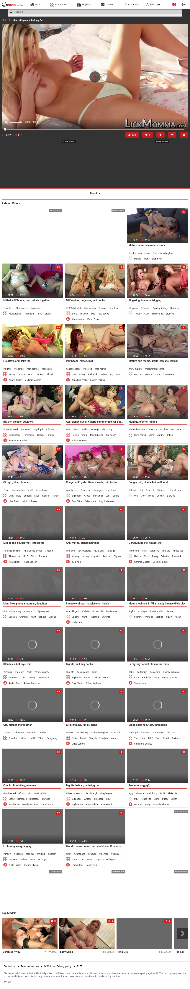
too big (43, 732)
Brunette (170, 313)
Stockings (98, 495)
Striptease (35, 799)
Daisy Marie (90, 501)
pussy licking (160, 308)
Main (4, 20)
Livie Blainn (14, 501)
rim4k (70, 732)
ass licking (82, 732)
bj (142, 490)
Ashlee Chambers (32, 683)
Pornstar (43, 556)
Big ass (117, 556)
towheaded (10, 793)
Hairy (39, 313)
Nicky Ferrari (15, 865)
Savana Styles (31, 865)
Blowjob (171, 495)
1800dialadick (74, 308)
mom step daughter (163, 253)
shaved (150, 490)
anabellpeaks (74, 369)
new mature (136, 369)
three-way (27, 429)
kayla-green (107, 793)
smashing (42, 490)
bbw (132, 672)
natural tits (41, 793)
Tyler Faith (77, 501)
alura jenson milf (13, 550)
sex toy (30, 854)
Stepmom (157, 258)
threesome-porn (75, 793)
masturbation (157, 611)
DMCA (47, 966)
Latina (116, 495)
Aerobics (13, 677)
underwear (112, 611)
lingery (8, 854)
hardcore (112, 490)
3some (50, 550)
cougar (103, 308)
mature (153, 429)
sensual (8, 672)
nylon (132, 611)
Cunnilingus (15, 435)
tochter (164, 429)
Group (48, 313)
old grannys (178, 429)
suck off (116, 732)
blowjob (104, 854)
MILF (93, 313)
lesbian (52, 854)
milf (69, 429)
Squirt (169, 617)
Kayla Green (77, 804)
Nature (137, 556)
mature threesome (155, 369)
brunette (175, 308)
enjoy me (155, 672)
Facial (75, 738)
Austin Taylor (15, 380)
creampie (98, 611)
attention (142, 672)
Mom (146, 258)
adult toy (152, 793)
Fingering (94, 617)
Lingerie (75, 617)
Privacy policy (64, 966)
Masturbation (15, 313)
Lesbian (103, 374)
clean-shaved (11, 429)
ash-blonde (33, 369)
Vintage (149, 617)
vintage (143, 611)
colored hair (19, 490)
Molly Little (77, 622)
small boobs (177, 490)
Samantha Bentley (18, 440)
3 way (23, 793)
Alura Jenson (78, 319)
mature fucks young (140, 253)
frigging (134, 308)
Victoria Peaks (30, 501)
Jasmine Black (160, 562)
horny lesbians (171, 672)
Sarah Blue (14, 804)
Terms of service (30, 966)
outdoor (146, 732)
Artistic (87, 799)
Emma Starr (77, 865)
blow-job (146, 308)
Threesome (157, 313)
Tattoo (55, 495)
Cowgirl (160, 495)
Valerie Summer (79, 440)
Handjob (103, 738)
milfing (41, 854)
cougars (99, 490)
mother (114, 308)
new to (8, 732)
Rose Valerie (92, 804)
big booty (107, 429)
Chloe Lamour (79, 743)
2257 (79, 966)
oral (77, 429)
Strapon (28, 495)
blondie (50, 429)
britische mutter (138, 429)
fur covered (22, 308)
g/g (131, 793)
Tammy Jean (140, 683)
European (98, 799)
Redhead (92, 374)
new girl (134, 732)
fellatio (86, 611)
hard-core (86, 490)
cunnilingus (73, 611)
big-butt (71, 550)
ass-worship (85, 550)
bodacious (90, 308)
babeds (19, 854)
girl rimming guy (100, 732)
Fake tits (84, 313)
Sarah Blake (47, 804)
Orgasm (21, 374)
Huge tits (95, 556)
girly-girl (112, 550)
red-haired (101, 369)
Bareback (176, 556)
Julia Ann (76, 562)
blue (7, 490)
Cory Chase (77, 683)
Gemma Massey (142, 562)
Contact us (9, 966)
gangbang (80, 854)
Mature (137, 258)
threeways (159, 732)
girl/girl (39, 429)
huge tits (178, 550)
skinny (116, 854)
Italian (178, 617)
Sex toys (138, 617)
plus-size (36, 308)
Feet (158, 738)
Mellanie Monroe (32, 380)
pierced (88, 369)
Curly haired (140, 435)
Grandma (24, 617)
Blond (74, 313)
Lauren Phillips (97, 380)
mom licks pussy (13, 611)
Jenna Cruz (91, 865)
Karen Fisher (93, 319)
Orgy (143, 495)
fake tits (20, 369)
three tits (19, 732)
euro (170, 611)
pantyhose (72, 490)
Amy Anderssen (106, 501)
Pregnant (29, 313)
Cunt (146, 313)
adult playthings (91, 429)
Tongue (138, 313)
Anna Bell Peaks (80, 380)
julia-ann (99, 550)
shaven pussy (42, 672)
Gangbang (52, 738)
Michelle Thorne (161, 804)
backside (47, 369)
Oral (136, 495)
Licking (40, 374)
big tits (8, 369)
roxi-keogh (92, 793)
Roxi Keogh (106, 804)
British (40, 435)
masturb (9, 308)
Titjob (41, 738)
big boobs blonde (33, 550)
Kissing (45, 495)
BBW (18, 495)
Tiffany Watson (93, 683)
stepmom (30, 611)
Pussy (12, 374)
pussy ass (44, 611)
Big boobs (104, 313)
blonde (133, 490)
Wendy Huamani (30, 804)
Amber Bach (15, 683)
